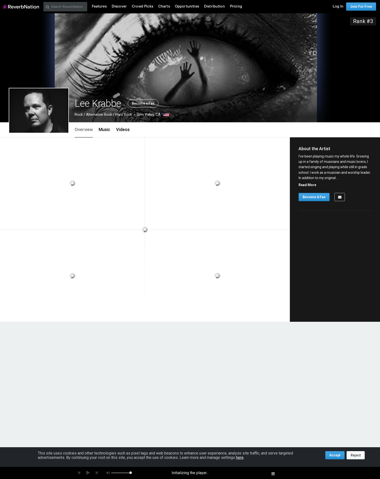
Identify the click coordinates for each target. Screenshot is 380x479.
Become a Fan (143, 103)
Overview (84, 129)
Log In (338, 6)
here (240, 457)
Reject (356, 455)
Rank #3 (363, 21)
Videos (123, 129)
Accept (334, 455)
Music (104, 129)
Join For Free (361, 6)
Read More (307, 185)
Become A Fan (314, 197)
